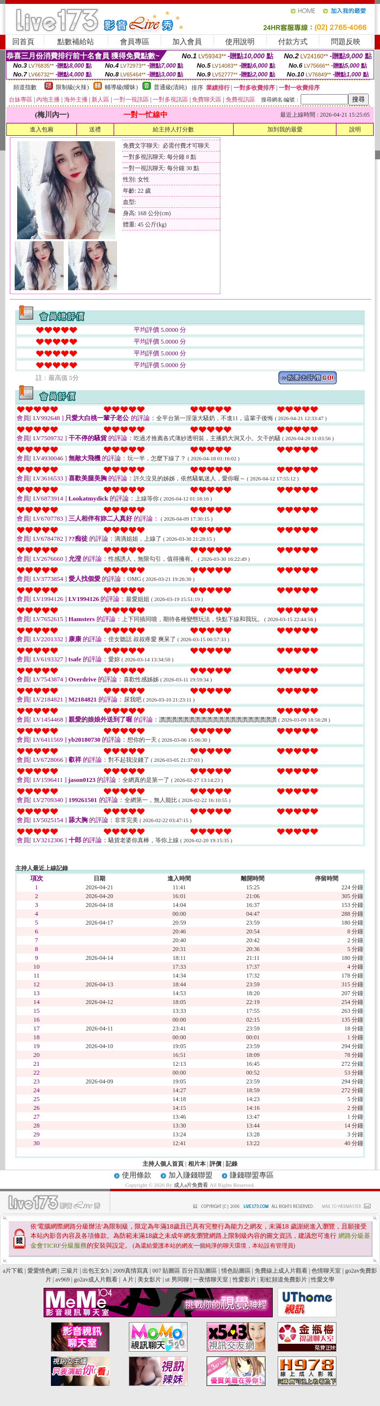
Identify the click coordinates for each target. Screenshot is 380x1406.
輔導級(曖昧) (121, 87)
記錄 (232, 1163)
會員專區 (134, 42)
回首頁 (23, 42)
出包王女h (95, 1270)
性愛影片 (244, 1279)
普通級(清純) (170, 87)
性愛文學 (322, 1279)
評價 (215, 1163)
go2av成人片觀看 (96, 1279)
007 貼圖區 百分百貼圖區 (184, 1270)
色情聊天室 (326, 1270)
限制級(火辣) (72, 87)
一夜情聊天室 (210, 1279)
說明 (355, 129)
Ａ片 (128, 1279)
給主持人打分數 (173, 129)
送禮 (95, 129)
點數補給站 (75, 42)
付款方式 (293, 42)
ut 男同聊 (177, 1279)
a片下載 (13, 1270)
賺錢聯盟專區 (252, 1175)
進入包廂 (41, 129)
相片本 (197, 1163)
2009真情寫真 (130, 1270)
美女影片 (149, 1279)
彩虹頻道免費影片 (283, 1279)
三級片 (69, 1270)
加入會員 (187, 42)
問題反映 (345, 42)
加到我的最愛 (285, 129)
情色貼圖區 (236, 1270)
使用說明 (240, 42)
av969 (62, 1279)
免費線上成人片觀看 (281, 1270)
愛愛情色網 (42, 1270)
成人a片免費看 (192, 1185)
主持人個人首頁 (163, 1163)
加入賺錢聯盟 (190, 1175)
